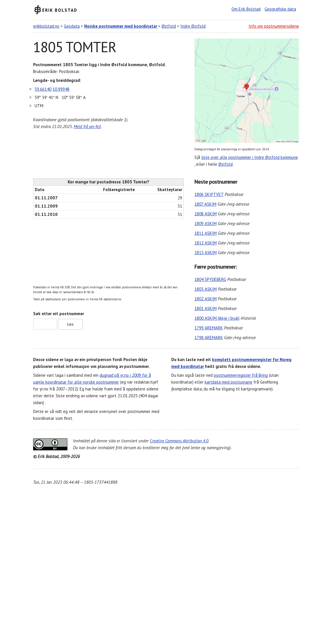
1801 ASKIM (205, 308)
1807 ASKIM (205, 204)
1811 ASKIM (205, 233)
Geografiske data (280, 9)
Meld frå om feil (87, 126)
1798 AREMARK (208, 337)
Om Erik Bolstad (246, 9)
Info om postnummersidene (274, 26)
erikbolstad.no (46, 26)
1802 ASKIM (205, 298)
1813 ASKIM (205, 252)
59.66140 (43, 89)
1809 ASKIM (205, 223)
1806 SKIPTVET (209, 194)
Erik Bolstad (59, 9)
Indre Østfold (193, 26)
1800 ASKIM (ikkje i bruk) (217, 318)
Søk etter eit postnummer (58, 313)
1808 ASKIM (205, 213)
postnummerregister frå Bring (241, 375)
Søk (70, 325)
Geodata (72, 26)
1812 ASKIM (205, 243)
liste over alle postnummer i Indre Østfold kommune (249, 157)
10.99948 (61, 89)
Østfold (169, 26)
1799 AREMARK (208, 328)
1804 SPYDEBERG (210, 279)
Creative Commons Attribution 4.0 (179, 440)
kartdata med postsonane (228, 382)
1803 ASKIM (205, 289)
